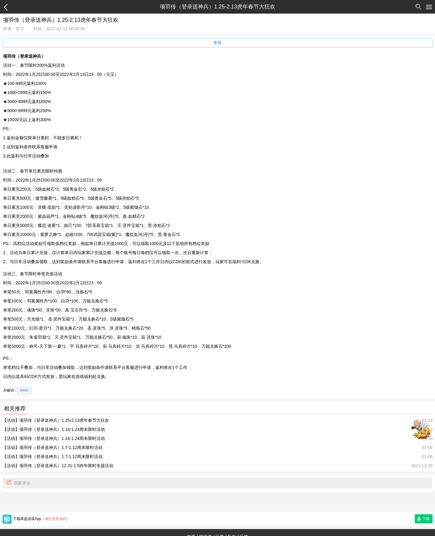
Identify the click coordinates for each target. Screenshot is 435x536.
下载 (426, 519)
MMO (24, 390)
